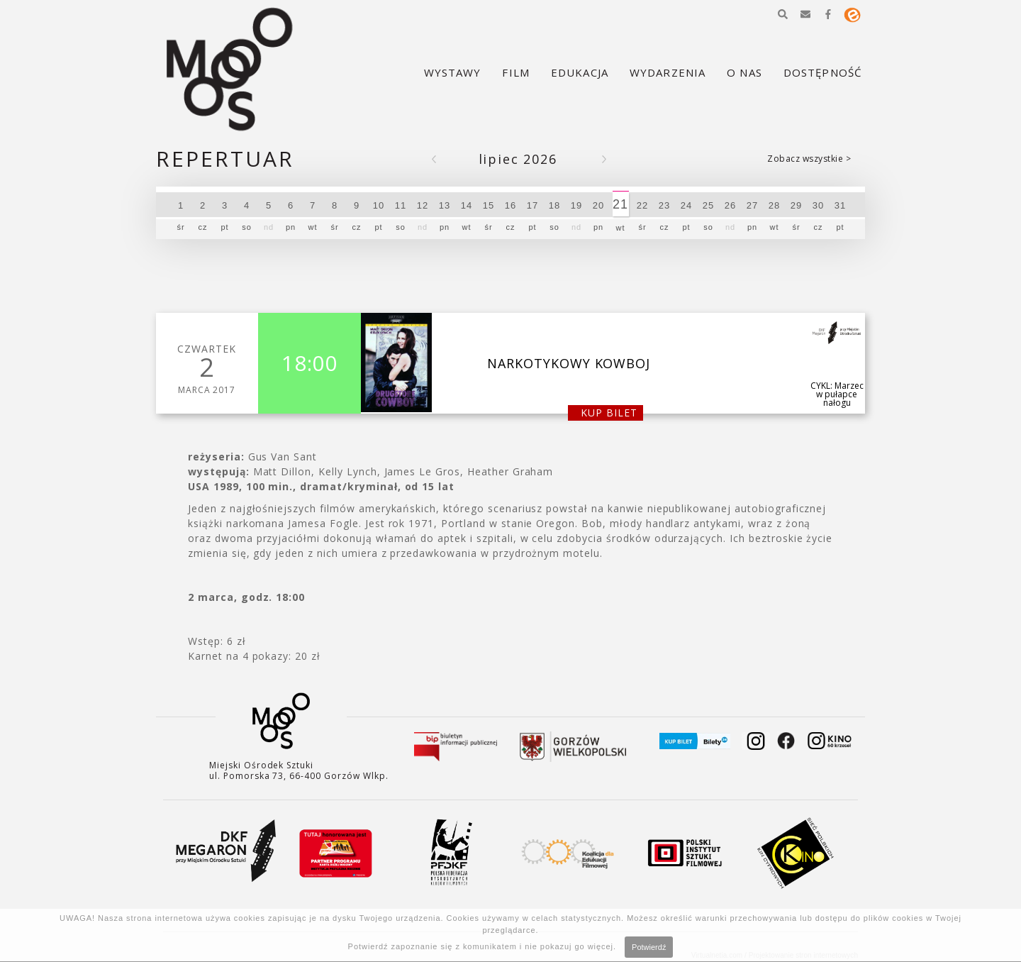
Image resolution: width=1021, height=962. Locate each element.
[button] (782, 14)
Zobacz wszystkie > (809, 159)
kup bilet (609, 412)
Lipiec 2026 (518, 159)
